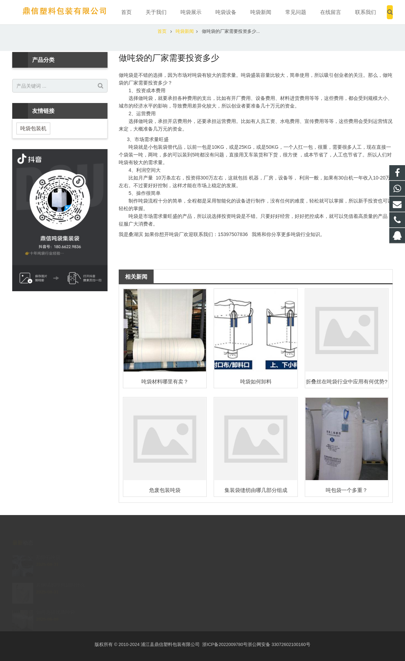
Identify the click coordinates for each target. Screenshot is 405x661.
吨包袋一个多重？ (347, 490)
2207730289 (228, 557)
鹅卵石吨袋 (48, 549)
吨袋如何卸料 (256, 381)
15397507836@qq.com (239, 587)
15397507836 (228, 567)
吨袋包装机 (33, 128)
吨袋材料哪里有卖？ (165, 381)
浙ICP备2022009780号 (225, 644)
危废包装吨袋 (165, 490)
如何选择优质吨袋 (55, 604)
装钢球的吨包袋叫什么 (60, 576)
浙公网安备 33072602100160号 (279, 644)
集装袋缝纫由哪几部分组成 (255, 490)
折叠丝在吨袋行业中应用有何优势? (346, 381)
